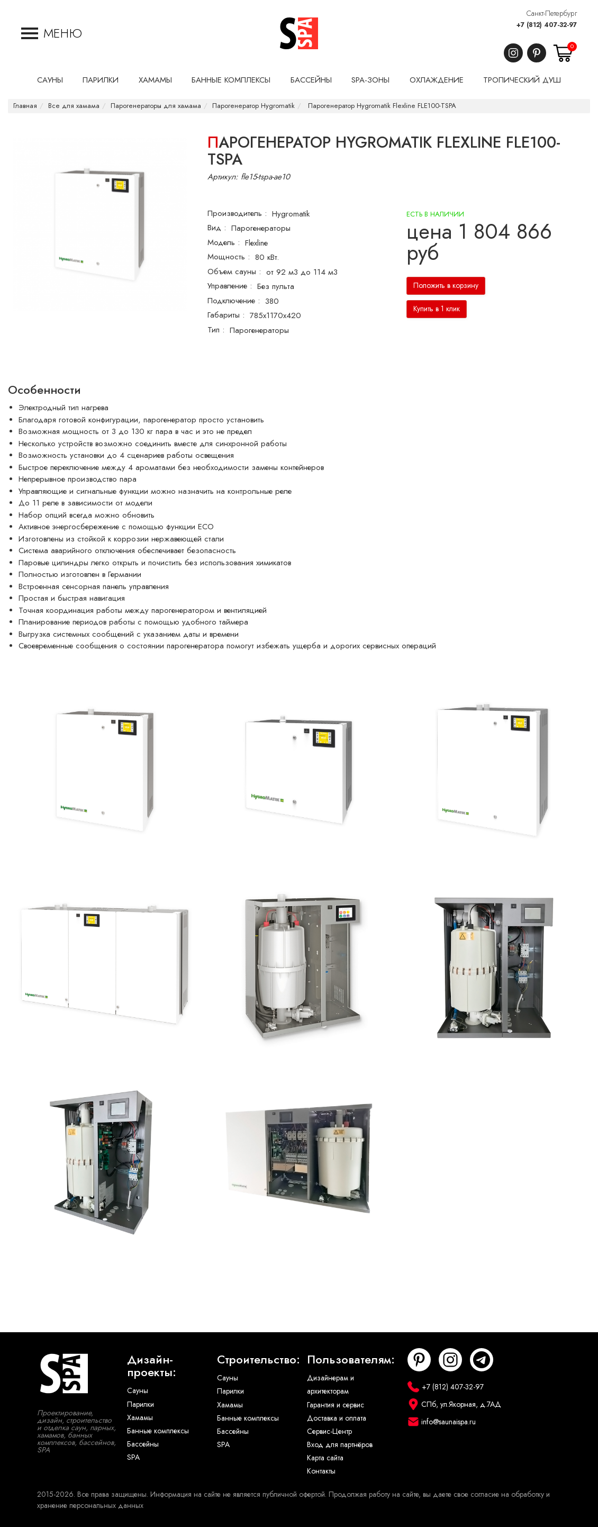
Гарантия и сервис (335, 1405)
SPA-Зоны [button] (370, 80)
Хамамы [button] (155, 80)
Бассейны (143, 1444)
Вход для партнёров (340, 1445)
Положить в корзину (445, 286)
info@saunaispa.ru (448, 1422)
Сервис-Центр (329, 1431)
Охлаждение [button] (437, 80)
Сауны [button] (50, 80)
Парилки (140, 1404)
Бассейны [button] (311, 80)
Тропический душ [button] (522, 80)
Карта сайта (325, 1458)
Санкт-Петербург (552, 13)
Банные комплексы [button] (231, 80)
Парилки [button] (101, 80)
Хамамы (140, 1418)
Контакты (321, 1471)
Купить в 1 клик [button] (436, 309)
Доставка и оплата (336, 1418)
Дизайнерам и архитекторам (330, 1384)
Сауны (137, 1391)
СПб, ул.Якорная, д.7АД (461, 1404)
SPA (133, 1457)
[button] (51, 33)
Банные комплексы (158, 1431)
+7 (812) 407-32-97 (547, 25)
